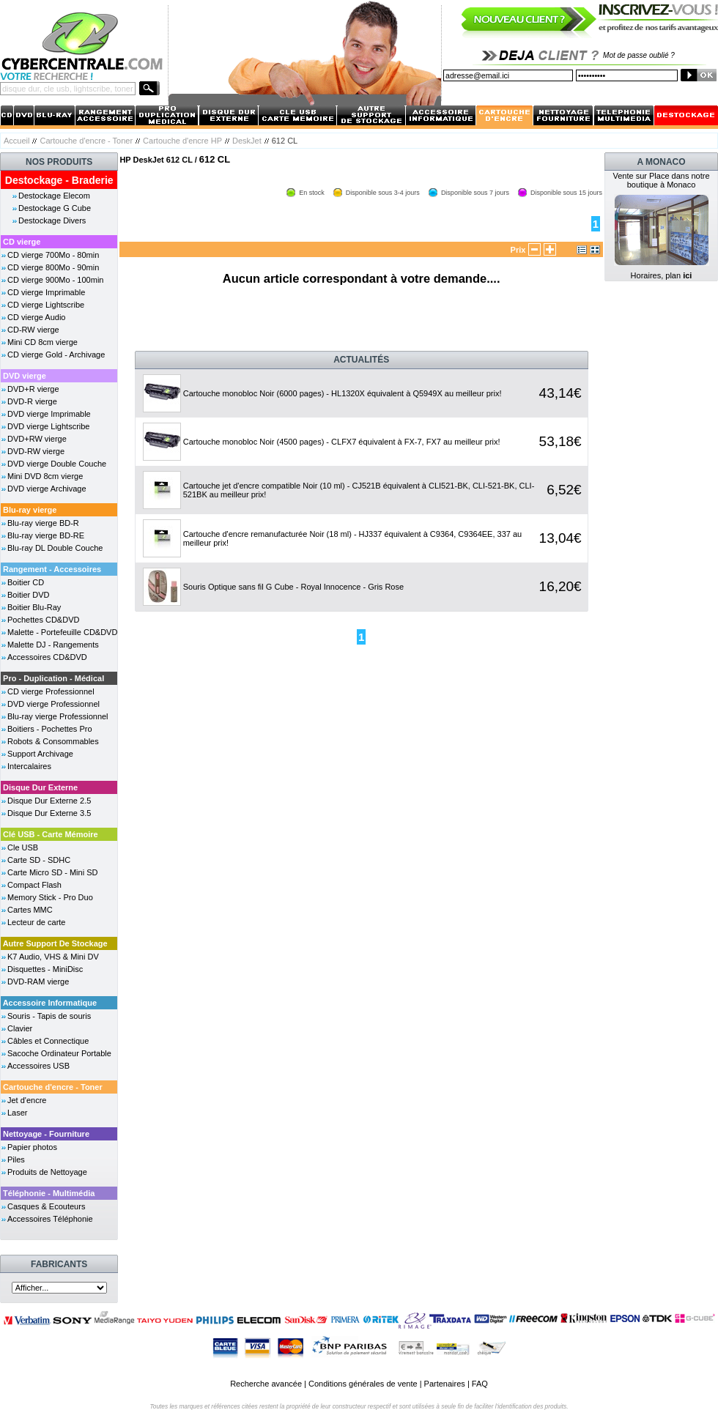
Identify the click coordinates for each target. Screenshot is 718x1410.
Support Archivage (40, 753)
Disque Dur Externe (40, 787)
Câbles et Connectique (48, 1040)
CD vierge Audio (36, 317)
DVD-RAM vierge (38, 981)
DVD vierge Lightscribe (48, 426)
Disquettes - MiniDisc (45, 969)
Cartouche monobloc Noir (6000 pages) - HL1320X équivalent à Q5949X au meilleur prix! (342, 393)
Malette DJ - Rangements (53, 644)
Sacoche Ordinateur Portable (59, 1053)
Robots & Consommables (53, 741)
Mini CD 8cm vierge (42, 342)
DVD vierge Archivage (46, 488)
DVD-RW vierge (35, 451)
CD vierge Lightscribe (45, 304)
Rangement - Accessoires (52, 569)
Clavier (19, 1028)
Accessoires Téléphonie (50, 1218)
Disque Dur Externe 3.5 (49, 813)
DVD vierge (24, 375)
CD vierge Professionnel (51, 691)
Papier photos (32, 1147)
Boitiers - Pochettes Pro (49, 728)
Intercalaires (29, 766)
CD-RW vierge (33, 329)
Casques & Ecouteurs (46, 1206)
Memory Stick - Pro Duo (50, 897)
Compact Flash (34, 884)
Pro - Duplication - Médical (53, 678)
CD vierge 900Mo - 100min (55, 279)
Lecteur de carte (36, 922)
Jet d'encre (26, 1100)
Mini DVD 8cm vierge (45, 476)
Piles (16, 1159)
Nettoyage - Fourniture (46, 1133)
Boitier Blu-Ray (34, 607)
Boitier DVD (28, 594)
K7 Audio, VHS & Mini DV (53, 956)
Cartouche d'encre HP (182, 140)
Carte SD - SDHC (38, 860)
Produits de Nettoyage (47, 1172)
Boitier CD (25, 582)
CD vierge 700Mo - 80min (53, 255)
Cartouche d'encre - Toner (86, 140)
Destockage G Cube (54, 208)
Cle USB (22, 847)
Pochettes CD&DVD (43, 619)
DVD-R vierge (32, 401)
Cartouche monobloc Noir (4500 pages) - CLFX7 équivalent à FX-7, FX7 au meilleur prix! (341, 441)
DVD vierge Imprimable (49, 413)
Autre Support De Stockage (55, 943)
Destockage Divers (52, 220)
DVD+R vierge (33, 389)
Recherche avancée (266, 1383)
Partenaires (444, 1383)
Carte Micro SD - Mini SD (52, 872)
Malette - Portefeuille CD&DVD (62, 632)
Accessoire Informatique (50, 1002)
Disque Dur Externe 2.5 (49, 800)
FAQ (480, 1383)
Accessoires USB (38, 1065)
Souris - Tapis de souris (49, 1016)
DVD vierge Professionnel (53, 704)
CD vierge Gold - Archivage (56, 354)
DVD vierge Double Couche (56, 463)
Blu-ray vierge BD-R (43, 523)
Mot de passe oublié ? (639, 55)
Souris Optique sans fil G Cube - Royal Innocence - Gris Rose (293, 586)
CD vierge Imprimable (46, 292)
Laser (17, 1112)
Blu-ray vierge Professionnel (57, 716)
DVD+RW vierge (37, 438)
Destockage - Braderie (59, 180)
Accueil (16, 140)
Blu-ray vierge (29, 509)
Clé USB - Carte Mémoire (50, 834)
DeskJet (247, 140)
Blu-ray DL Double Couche (55, 547)
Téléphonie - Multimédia (49, 1193)
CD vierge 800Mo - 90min (53, 267)
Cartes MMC (30, 909)
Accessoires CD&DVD (47, 657)
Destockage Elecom (54, 195)
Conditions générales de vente (363, 1383)
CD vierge (21, 241)
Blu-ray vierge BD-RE (45, 535)
